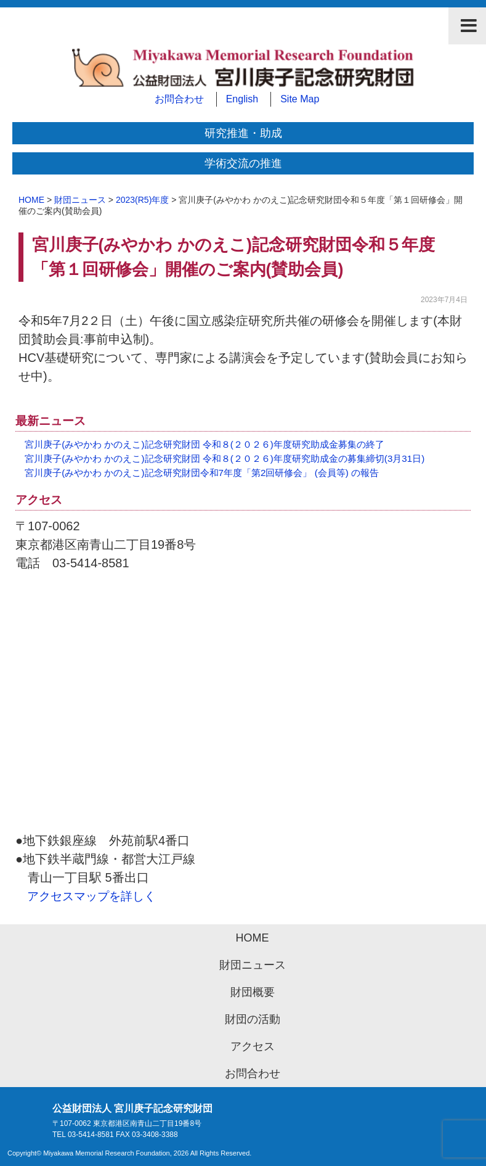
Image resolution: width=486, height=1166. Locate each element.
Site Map (299, 99)
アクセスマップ (243, 708)
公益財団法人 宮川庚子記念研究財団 (243, 71)
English (242, 99)
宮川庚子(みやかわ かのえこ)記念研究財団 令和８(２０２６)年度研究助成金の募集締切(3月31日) (224, 458)
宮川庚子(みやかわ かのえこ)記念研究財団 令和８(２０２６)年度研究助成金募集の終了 (204, 444)
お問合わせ (179, 99)
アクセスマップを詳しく (91, 896)
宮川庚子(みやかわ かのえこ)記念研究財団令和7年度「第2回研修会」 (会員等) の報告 (202, 472)
